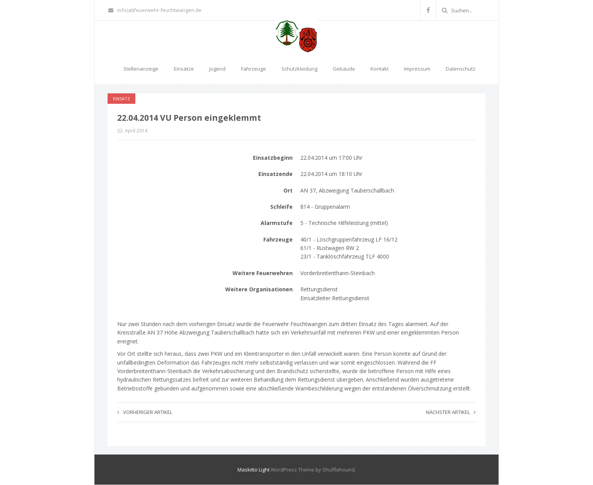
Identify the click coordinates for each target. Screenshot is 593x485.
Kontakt (380, 68)
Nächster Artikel (451, 412)
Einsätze (184, 68)
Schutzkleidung (299, 68)
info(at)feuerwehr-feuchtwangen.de (155, 10)
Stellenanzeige (140, 68)
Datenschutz (460, 68)
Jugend (217, 68)
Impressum (417, 68)
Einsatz (121, 98)
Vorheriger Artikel (144, 412)
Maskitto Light (254, 469)
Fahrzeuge (253, 68)
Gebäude (344, 68)
